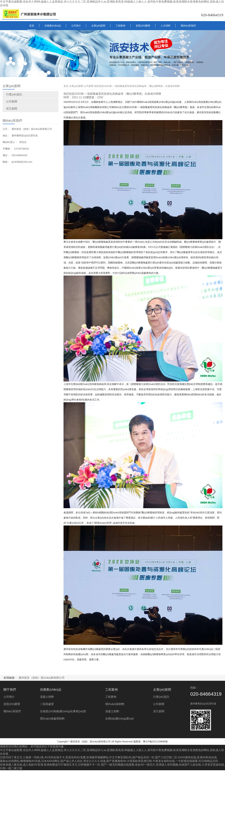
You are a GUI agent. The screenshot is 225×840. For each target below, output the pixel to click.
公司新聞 (11, 101)
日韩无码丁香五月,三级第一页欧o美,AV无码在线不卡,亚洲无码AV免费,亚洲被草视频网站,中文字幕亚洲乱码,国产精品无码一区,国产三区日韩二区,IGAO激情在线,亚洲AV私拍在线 (108, 757)
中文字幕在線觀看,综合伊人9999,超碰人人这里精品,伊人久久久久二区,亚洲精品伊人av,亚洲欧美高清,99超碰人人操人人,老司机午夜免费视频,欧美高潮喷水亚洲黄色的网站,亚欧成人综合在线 (112, 3)
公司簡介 (76, 25)
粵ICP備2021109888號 (155, 741)
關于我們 (9, 689)
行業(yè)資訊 (14, 94)
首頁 (31, 25)
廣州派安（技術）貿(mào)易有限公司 (42, 677)
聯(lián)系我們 (188, 25)
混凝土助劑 (47, 696)
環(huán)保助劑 (114, 704)
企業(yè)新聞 (98, 25)
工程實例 (110, 696)
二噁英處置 (47, 704)
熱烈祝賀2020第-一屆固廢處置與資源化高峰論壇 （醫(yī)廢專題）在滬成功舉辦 (137, 86)
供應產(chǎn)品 (52, 25)
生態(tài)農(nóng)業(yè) (119, 718)
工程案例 (120, 25)
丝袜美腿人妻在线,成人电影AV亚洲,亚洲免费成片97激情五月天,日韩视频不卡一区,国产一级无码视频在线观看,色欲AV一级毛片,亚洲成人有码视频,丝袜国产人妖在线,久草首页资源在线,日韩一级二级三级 (112, 766)
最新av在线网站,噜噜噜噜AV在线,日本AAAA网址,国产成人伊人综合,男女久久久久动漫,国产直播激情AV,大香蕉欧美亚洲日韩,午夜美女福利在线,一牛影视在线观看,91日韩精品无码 (109, 761)
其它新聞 (11, 108)
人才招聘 (165, 25)
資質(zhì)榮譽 (143, 25)
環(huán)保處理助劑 (52, 718)
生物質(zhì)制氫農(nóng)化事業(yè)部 (63, 711)
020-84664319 (212, 15)
